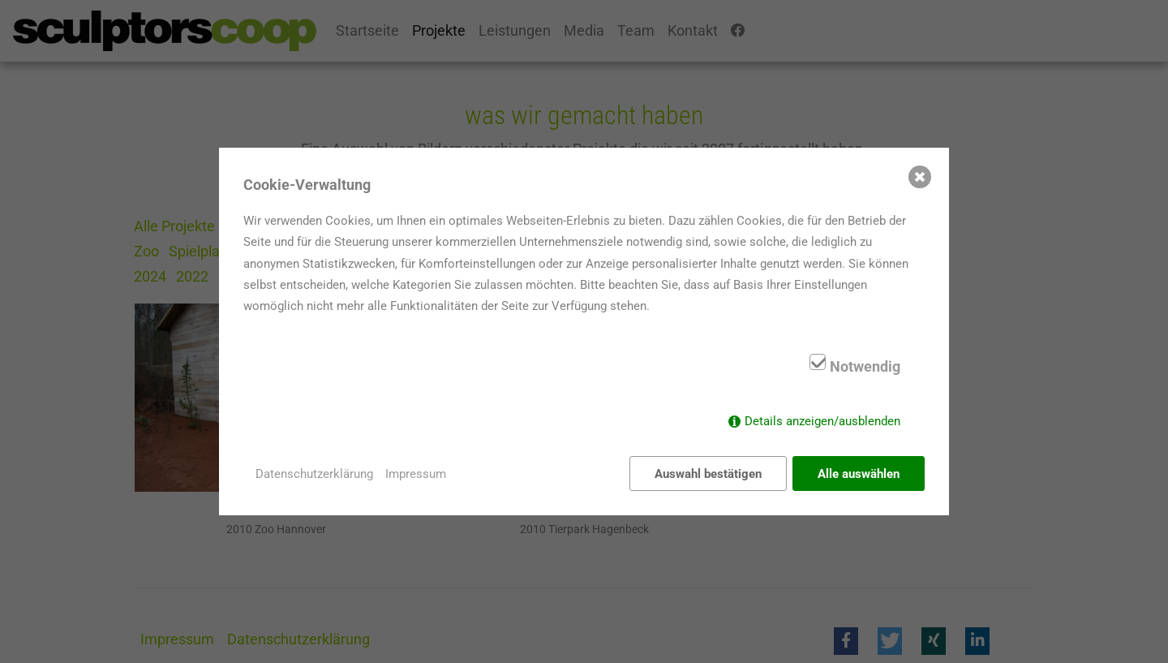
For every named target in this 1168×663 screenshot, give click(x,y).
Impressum (415, 474)
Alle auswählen (859, 474)
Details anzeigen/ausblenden (822, 421)
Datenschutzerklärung (314, 474)
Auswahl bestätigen (708, 474)
